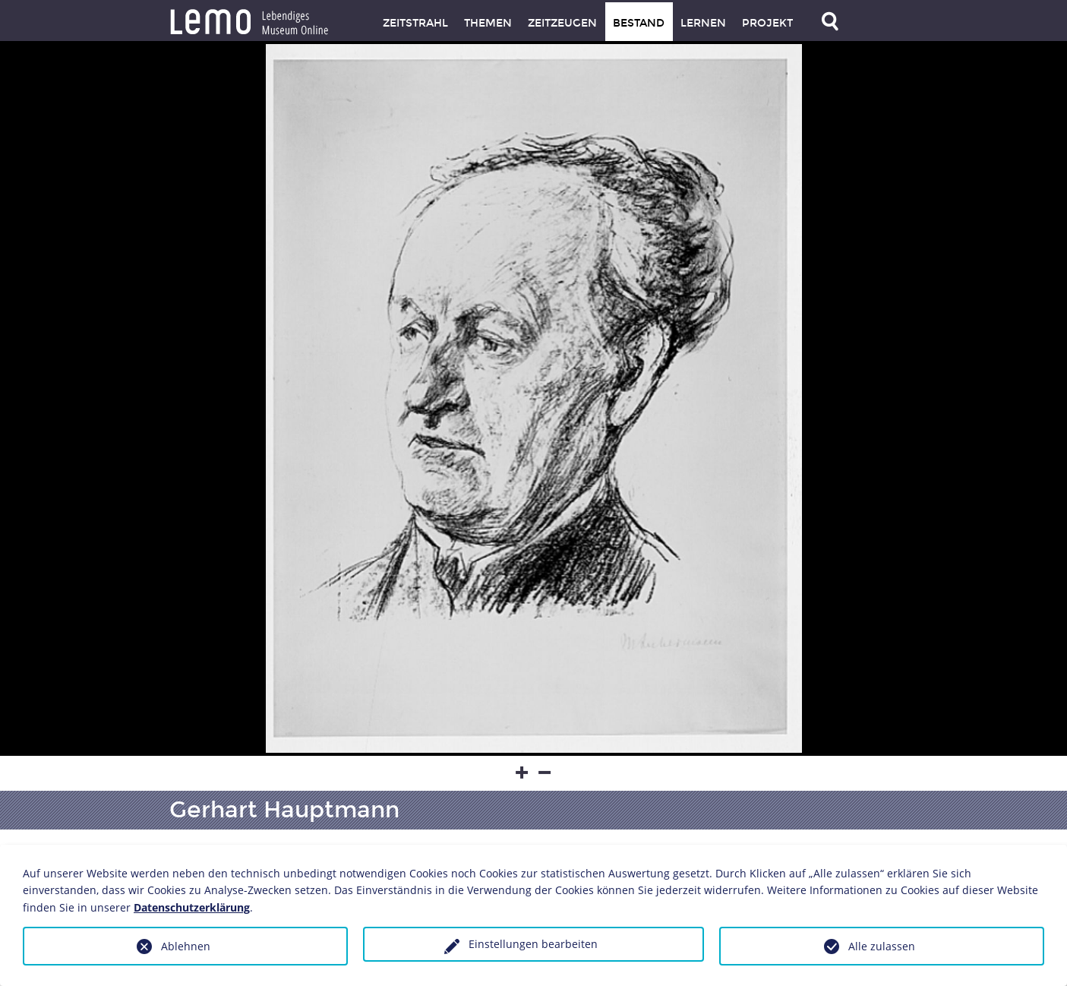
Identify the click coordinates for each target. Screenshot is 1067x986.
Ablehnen (185, 946)
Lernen (703, 23)
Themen (488, 23)
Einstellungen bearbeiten (533, 944)
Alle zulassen (881, 946)
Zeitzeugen (562, 23)
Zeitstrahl (415, 23)
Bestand (639, 23)
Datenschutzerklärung (192, 907)
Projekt (767, 23)
